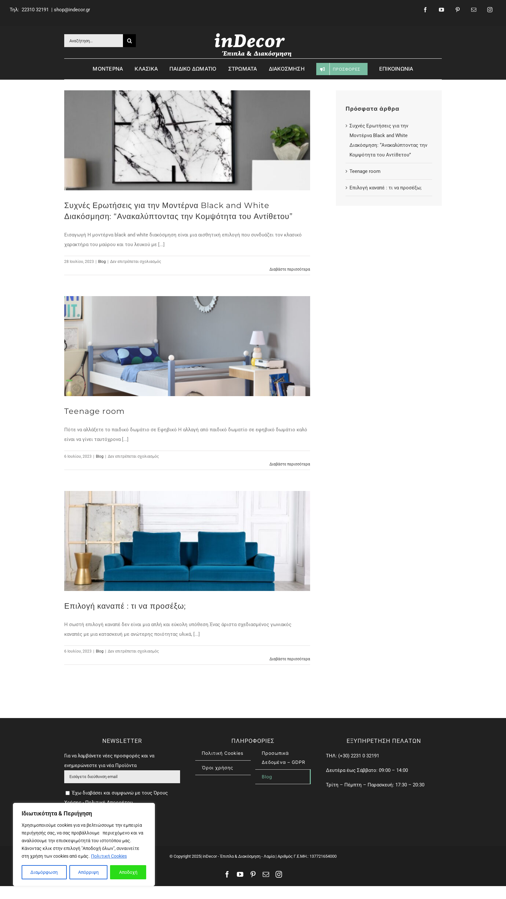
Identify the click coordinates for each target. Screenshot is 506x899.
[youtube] (441, 9)
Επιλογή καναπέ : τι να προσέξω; (125, 606)
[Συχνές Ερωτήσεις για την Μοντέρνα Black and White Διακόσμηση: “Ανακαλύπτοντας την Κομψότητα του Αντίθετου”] (187, 140)
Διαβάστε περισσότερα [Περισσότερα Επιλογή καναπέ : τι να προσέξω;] (289, 659)
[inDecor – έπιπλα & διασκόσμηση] (253, 34)
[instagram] (489, 9)
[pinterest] (457, 9)
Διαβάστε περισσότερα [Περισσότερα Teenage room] (289, 464)
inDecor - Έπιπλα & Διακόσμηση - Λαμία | (239, 869)
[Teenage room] (187, 346)
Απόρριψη (88, 872)
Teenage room (94, 411)
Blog (102, 261)
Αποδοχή (128, 872)
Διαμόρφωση (44, 872)
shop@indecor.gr (72, 10)
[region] (84, 844)
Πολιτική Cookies (109, 856)
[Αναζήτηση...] (93, 40)
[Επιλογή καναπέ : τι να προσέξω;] (187, 541)
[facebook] (425, 9)
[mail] (473, 9)
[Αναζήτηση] (129, 40)
